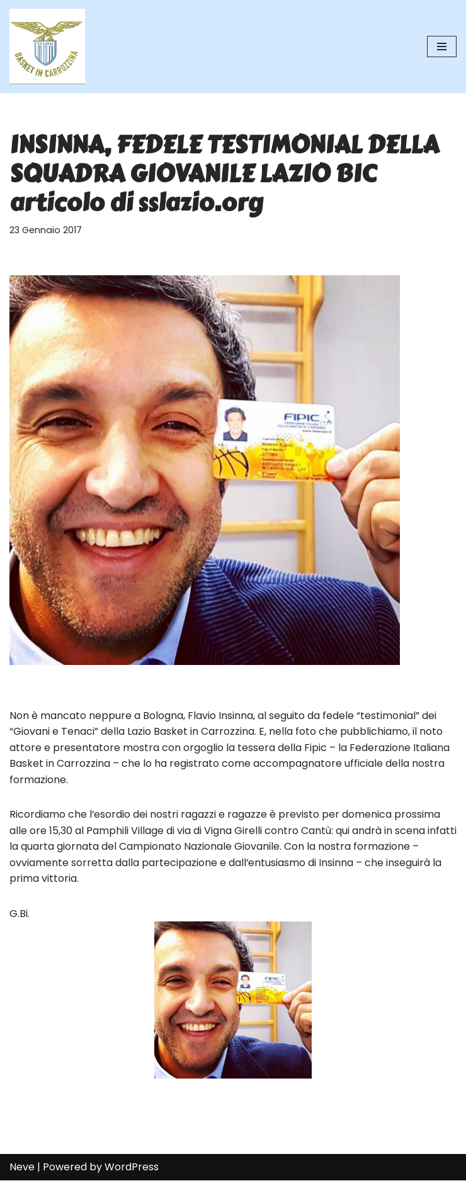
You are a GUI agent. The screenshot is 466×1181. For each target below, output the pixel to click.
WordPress (132, 1167)
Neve (22, 1167)
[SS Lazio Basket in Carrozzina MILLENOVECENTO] (47, 46)
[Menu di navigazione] (442, 46)
